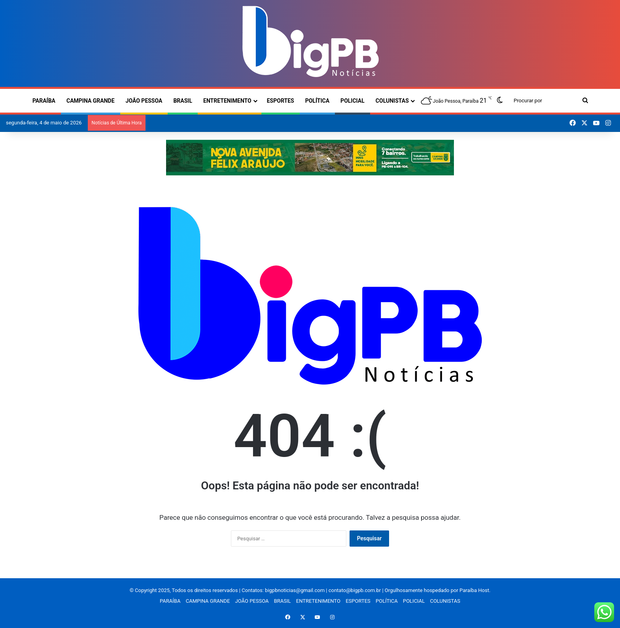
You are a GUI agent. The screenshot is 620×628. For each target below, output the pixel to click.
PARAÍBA (43, 101)
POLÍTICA (317, 101)
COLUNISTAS (392, 101)
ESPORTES (280, 101)
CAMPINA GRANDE (90, 101)
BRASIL (182, 101)
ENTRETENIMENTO (227, 101)
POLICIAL (352, 101)
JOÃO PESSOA (144, 101)
